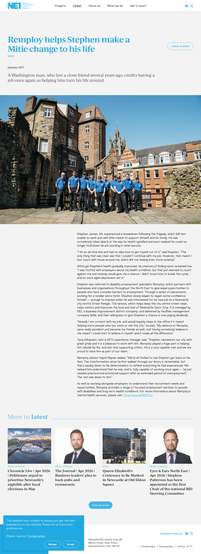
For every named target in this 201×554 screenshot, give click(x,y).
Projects (60, 5)
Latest (77, 5)
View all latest (100, 505)
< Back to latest (180, 46)
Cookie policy (148, 546)
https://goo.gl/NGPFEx (138, 395)
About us (94, 5)
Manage (52, 544)
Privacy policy (166, 546)
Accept (71, 544)
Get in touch (138, 5)
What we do (115, 5)
